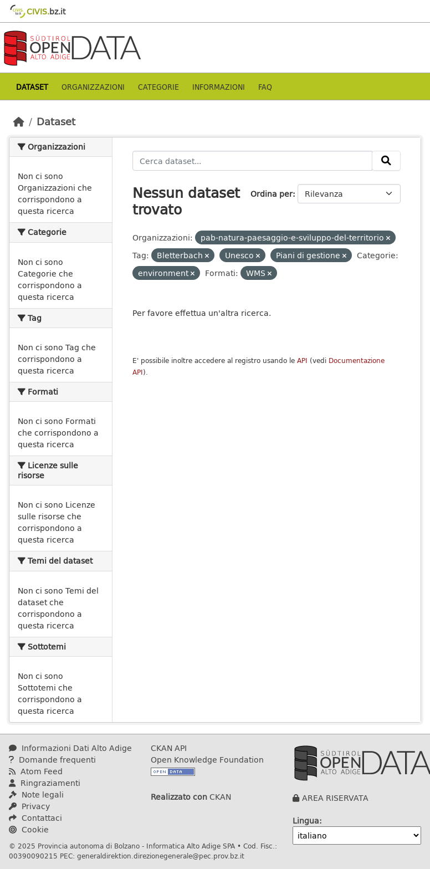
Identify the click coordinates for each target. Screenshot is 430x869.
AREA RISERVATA (335, 798)
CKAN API (169, 748)
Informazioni (218, 87)
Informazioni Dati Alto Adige (70, 748)
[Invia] (386, 161)
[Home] (18, 121)
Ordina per (271, 194)
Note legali (36, 794)
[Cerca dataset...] (252, 161)
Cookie (29, 829)
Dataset (32, 87)
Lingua (306, 820)
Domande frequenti (52, 759)
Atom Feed (36, 771)
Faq (265, 87)
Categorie (158, 87)
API (302, 360)
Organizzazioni (93, 87)
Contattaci (35, 818)
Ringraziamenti (44, 783)
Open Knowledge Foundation (207, 759)
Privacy (29, 806)
